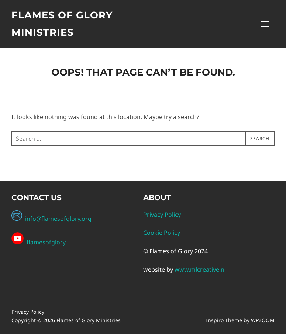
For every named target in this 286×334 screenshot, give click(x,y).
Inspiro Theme (224, 320)
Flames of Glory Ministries (62, 23)
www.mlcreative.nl (200, 269)
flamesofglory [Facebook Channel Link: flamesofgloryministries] (45, 242)
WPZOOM (263, 320)
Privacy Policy (162, 215)
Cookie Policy (161, 233)
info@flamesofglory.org (51, 219)
